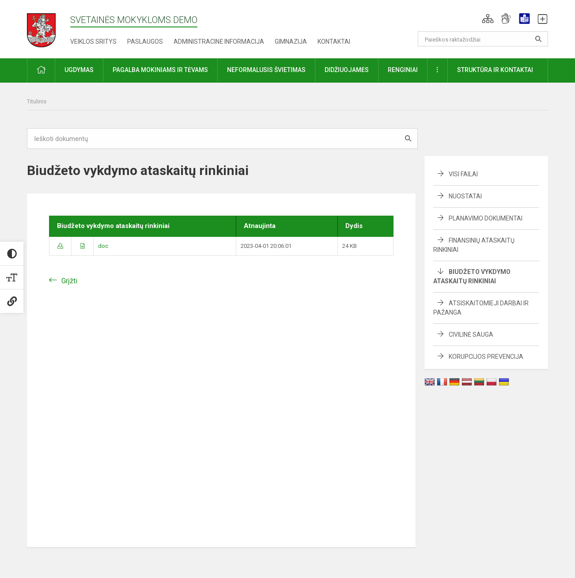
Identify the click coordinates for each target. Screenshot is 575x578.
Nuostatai (465, 196)
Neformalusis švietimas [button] (266, 69)
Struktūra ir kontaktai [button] (495, 69)
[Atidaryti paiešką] (538, 39)
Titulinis (36, 101)
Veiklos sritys (93, 41)
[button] (488, 18)
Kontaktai (334, 41)
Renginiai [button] (403, 69)
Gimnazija (291, 41)
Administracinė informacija (219, 41)
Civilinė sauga (471, 334)
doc (103, 246)
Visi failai (463, 174)
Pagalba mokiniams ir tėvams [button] (160, 69)
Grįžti (69, 281)
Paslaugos (145, 41)
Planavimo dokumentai (485, 218)
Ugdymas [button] (79, 69)
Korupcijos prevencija (486, 356)
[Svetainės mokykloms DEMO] (41, 27)
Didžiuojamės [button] (347, 69)
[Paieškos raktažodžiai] (483, 38)
